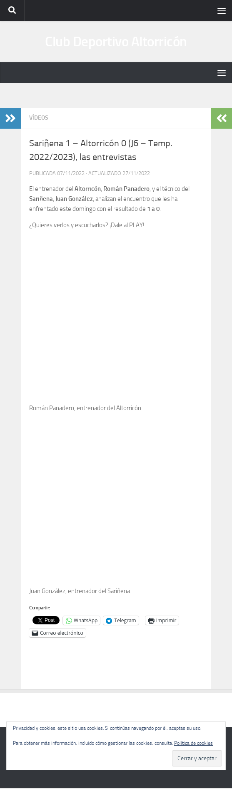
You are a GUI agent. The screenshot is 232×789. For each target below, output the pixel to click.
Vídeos (38, 119)
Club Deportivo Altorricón (116, 41)
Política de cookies (193, 743)
